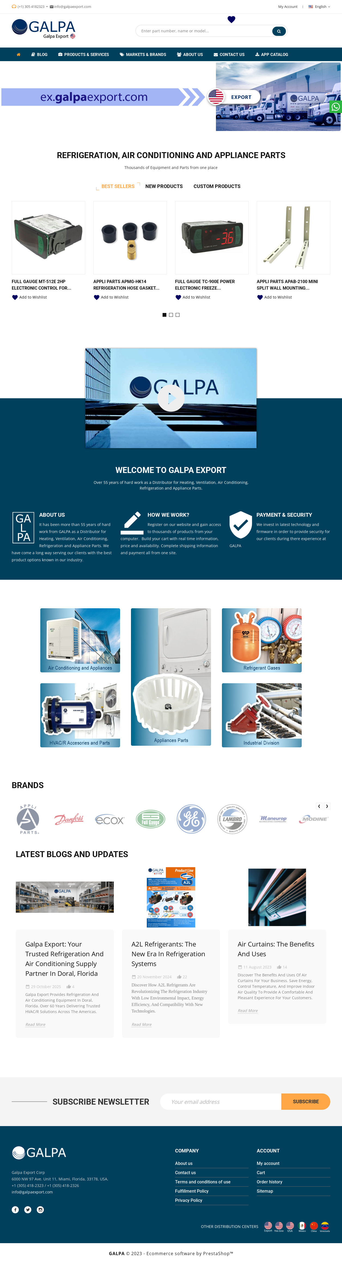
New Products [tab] (164, 186)
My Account (288, 6)
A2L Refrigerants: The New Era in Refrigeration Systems (168, 953)
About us (184, 1163)
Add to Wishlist (29, 297)
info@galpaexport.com (32, 1192)
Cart (261, 1172)
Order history (269, 1181)
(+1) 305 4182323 (31, 6)
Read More (35, 1024)
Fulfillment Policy (192, 1191)
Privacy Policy (188, 1200)
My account (268, 1163)
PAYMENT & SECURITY (284, 515)
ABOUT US (52, 515)
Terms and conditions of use (203, 1181)
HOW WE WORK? (168, 515)
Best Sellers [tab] (118, 186)
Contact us (185, 1172)
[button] (164, 315)
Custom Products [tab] (217, 186)
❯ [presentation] (327, 806)
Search (279, 31)
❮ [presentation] (319, 806)
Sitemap (265, 1191)
